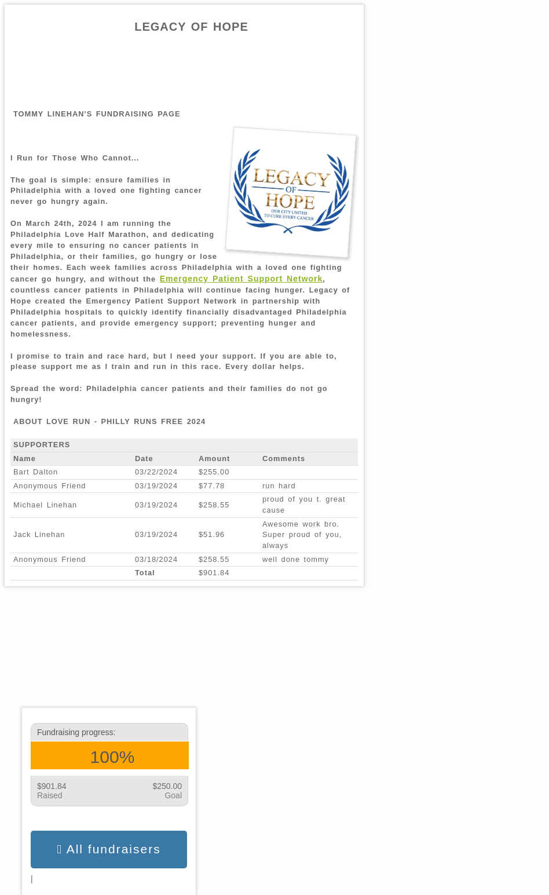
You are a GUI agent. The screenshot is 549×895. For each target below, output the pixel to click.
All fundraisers (108, 849)
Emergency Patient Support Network (241, 278)
